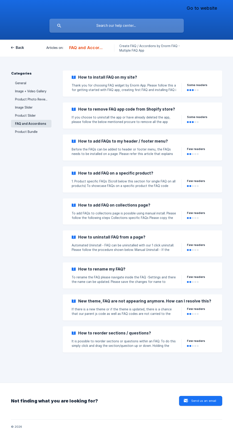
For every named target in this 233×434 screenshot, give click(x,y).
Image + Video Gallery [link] (31, 91)
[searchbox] (116, 26)
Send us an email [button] (203, 400)
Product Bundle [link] (26, 132)
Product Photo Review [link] (31, 99)
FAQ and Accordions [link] (30, 123)
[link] (142, 83)
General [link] (20, 83)
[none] (202, 8)
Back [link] (20, 47)
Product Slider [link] (25, 115)
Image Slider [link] (24, 107)
